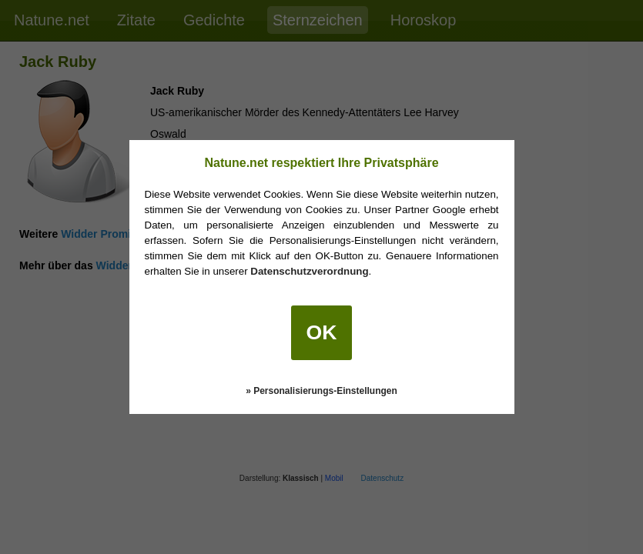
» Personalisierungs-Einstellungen (321, 390)
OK (321, 332)
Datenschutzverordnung (309, 271)
